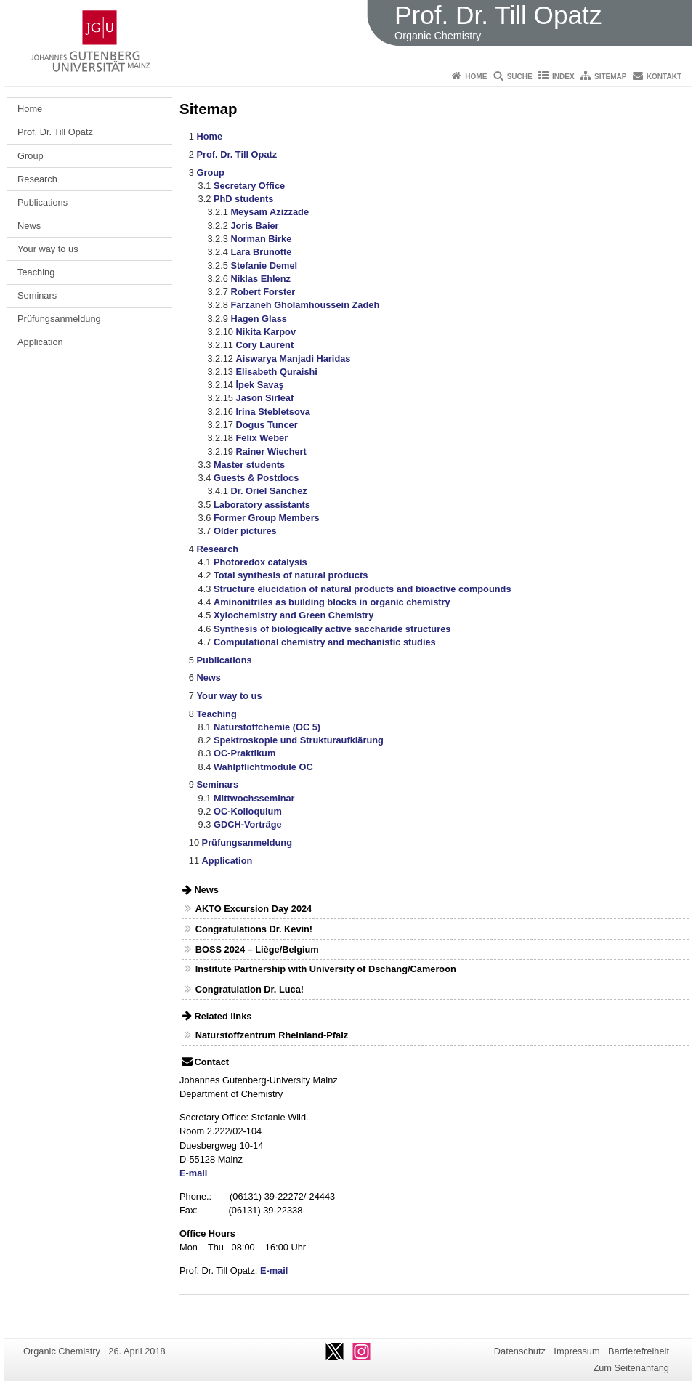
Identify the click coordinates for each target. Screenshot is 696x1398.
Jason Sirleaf (265, 397)
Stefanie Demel (263, 265)
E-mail (193, 1173)
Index (563, 77)
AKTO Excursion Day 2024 (253, 908)
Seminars (37, 295)
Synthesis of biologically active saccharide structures (332, 628)
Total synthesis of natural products (291, 575)
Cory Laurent (265, 344)
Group (30, 155)
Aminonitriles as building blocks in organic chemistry (332, 602)
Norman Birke (260, 238)
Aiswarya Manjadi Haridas (293, 358)
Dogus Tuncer (267, 424)
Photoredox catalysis (260, 562)
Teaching (35, 272)
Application (40, 341)
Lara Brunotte (260, 251)
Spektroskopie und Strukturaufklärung (299, 740)
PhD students (243, 198)
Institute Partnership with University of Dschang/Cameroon (325, 968)
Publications (42, 202)
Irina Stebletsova (273, 411)
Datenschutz (520, 1351)
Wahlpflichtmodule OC (263, 766)
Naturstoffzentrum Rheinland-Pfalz (271, 1035)
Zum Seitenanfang (631, 1367)
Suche (520, 77)
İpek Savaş (260, 384)
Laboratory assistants (262, 504)
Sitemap (610, 77)
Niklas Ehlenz (260, 278)
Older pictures (245, 530)
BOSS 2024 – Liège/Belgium (257, 949)
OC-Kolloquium (248, 811)
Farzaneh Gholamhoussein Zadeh (304, 304)
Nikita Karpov (266, 331)
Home (476, 77)
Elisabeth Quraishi (276, 371)
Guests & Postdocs (256, 477)
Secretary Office (249, 185)
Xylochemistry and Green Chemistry (293, 615)
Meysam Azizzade (269, 211)
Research (37, 179)
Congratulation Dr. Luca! (249, 989)
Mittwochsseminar (254, 798)
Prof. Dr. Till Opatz (55, 131)
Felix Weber (262, 437)
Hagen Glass (258, 318)
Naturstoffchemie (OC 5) (267, 727)
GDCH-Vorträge (248, 824)
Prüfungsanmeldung (59, 318)
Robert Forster (262, 291)
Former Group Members (267, 517)
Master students (249, 464)
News (29, 225)
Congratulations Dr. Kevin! (253, 929)
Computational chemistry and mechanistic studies (325, 642)
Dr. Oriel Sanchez (268, 490)
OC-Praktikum (244, 753)
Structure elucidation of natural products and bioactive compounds (362, 588)
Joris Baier (254, 225)
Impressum (576, 1351)
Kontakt (664, 77)
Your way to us (47, 248)
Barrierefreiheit (638, 1351)
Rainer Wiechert (271, 451)
